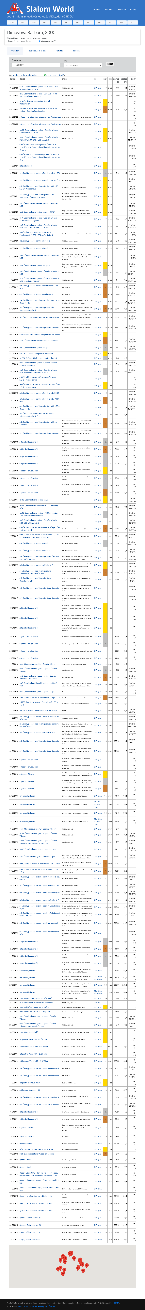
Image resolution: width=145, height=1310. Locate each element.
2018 (99, 22)
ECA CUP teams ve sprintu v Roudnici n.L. (37, 354)
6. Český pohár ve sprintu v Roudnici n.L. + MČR (39, 393)
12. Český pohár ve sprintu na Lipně (35, 500)
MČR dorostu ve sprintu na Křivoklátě (36, 998)
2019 (88, 22)
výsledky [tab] (15, 51)
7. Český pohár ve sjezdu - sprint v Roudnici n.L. (40, 885)
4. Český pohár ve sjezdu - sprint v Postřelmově (39, 1097)
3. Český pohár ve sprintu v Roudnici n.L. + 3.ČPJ (40, 180)
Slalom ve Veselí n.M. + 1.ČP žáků (34, 1061)
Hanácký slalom (27, 796)
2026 (12, 22)
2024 (34, 22)
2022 (55, 22)
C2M (98, 802)
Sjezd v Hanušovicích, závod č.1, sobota (36, 1203)
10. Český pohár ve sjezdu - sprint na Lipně (38, 849)
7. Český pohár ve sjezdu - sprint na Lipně (38, 692)
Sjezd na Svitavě (27, 1128)
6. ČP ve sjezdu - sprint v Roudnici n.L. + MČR (38, 711)
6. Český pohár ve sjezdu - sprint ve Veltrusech (39, 1068)
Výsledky (96, 9)
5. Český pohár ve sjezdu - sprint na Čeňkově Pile (40, 900)
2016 (121, 22)
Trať (65, 61)
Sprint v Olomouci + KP (30, 1083)
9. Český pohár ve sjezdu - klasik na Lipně (37, 856)
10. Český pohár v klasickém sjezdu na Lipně (39, 340)
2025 (22, 22)
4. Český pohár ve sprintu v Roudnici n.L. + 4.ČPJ (40, 173)
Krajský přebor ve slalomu (30, 1239)
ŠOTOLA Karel (98, 979)
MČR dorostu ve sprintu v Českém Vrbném (38, 664)
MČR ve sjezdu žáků (29, 1032)
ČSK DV (116, 1303)
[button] (82, 1265)
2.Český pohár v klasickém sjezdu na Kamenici (39, 317)
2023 (44, 22)
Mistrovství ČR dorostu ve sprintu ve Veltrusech (40, 335)
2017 (110, 22)
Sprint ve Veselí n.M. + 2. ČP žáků (33, 1054)
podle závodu (19, 75)
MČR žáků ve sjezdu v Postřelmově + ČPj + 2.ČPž (40, 698)
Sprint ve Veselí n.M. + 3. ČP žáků (33, 1039)
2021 (66, 22)
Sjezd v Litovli (26, 166)
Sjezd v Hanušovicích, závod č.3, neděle (36, 1196)
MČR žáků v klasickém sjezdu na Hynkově (36, 1149)
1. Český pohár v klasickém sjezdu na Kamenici (39, 327)
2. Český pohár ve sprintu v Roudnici (35, 241)
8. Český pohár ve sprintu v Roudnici (35, 543)
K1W (97, 88)
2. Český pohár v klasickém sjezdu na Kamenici (39, 588)
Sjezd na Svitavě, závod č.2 (30, 1225)
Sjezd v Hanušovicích (29, 442)
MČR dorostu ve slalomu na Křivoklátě (36, 1003)
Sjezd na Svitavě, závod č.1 (30, 1218)
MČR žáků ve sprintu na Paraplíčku (34, 1007)
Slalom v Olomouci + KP (30, 1090)
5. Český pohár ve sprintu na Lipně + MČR (37, 212)
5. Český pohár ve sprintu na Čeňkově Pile (37, 565)
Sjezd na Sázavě (27, 774)
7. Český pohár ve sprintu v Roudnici (35, 551)
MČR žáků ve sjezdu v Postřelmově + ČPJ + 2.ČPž (40, 864)
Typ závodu (16, 60)
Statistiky (109, 9)
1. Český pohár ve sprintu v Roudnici (35, 248)
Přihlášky (122, 9)
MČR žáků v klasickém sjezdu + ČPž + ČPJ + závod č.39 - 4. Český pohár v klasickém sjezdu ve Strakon (40, 147)
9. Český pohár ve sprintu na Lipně (35, 265)
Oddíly (133, 9)
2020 (77, 22)
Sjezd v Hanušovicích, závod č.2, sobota (36, 1210)
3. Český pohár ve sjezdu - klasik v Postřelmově (39, 1104)
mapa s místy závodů (55, 75)
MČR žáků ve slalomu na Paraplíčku (35, 1012)
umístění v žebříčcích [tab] (37, 51)
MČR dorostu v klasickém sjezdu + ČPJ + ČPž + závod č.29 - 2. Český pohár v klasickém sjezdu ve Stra (40, 157)
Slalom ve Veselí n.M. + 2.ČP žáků (34, 1047)
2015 (132, 22)
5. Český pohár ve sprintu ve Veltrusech (36, 294)
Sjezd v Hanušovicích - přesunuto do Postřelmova (40, 117)
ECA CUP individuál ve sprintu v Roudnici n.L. (39, 358)
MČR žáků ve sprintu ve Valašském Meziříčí (37, 1154)
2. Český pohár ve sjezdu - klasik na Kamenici (39, 923)
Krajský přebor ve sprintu (30, 1232)
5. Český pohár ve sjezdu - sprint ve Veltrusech (39, 1076)
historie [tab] (76, 51)
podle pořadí (31, 75)
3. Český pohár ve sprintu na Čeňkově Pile (37, 732)
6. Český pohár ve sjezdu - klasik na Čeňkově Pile (40, 893)
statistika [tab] (59, 51)
